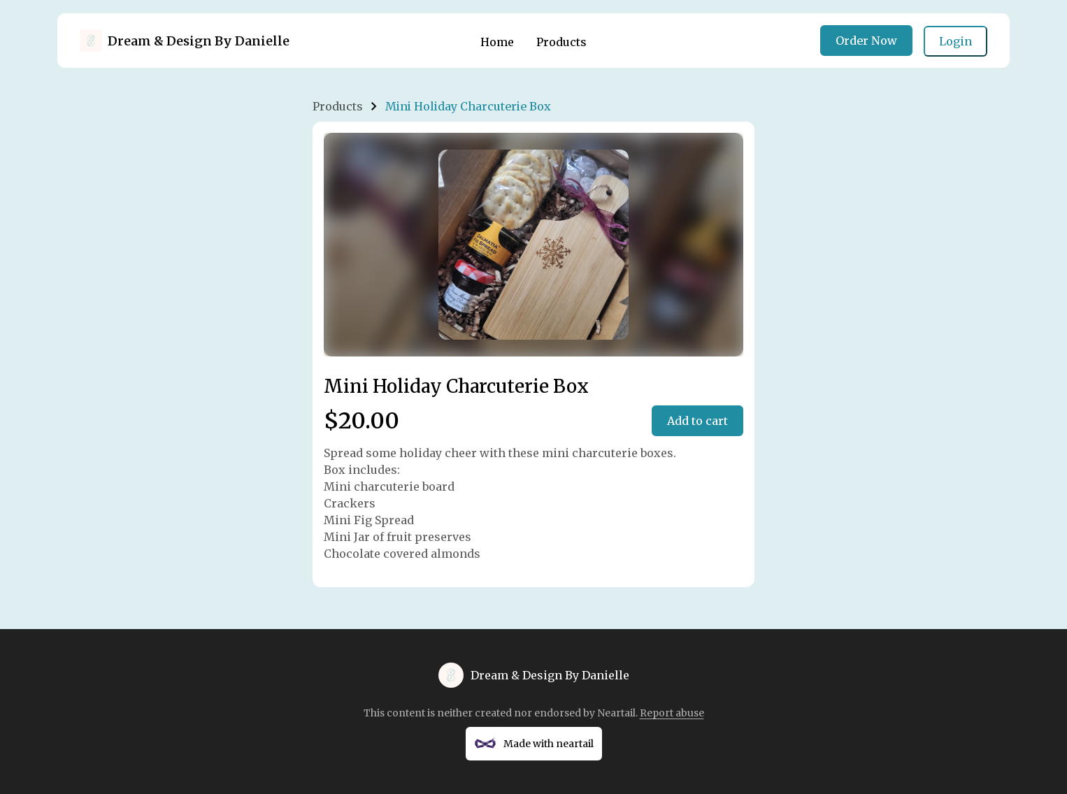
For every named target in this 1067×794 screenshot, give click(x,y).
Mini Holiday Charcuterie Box (468, 106)
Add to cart (697, 421)
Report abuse (672, 713)
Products (561, 42)
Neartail (616, 713)
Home (497, 42)
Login (955, 41)
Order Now (866, 41)
